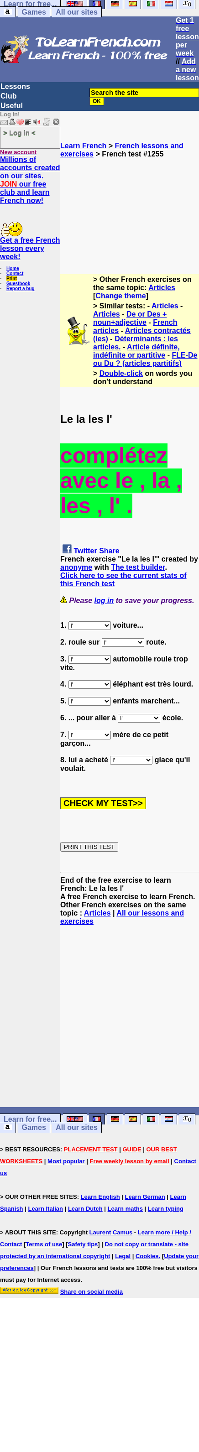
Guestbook (18, 283)
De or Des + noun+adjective (130, 318)
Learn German (145, 1196)
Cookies (147, 1256)
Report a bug (20, 288)
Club (8, 96)
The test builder (138, 567)
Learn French (83, 146)
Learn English (100, 1196)
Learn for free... (30, 1119)
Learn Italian (45, 1208)
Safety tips (83, 1244)
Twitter (85, 551)
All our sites (77, 12)
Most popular (66, 1161)
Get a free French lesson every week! (30, 248)
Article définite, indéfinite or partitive (136, 351)
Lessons (15, 86)
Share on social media (91, 1291)
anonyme (76, 567)
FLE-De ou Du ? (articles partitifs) (145, 359)
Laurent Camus (111, 1232)
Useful (11, 105)
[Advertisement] (129, 204)
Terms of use (44, 1244)
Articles (161, 287)
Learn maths (125, 1208)
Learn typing (165, 1208)
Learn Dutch (85, 1208)
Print (11, 278)
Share (109, 551)
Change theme (120, 296)
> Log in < (19, 132)
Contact (14, 273)
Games (33, 12)
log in (104, 600)
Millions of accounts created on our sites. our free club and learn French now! (30, 180)
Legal (123, 1256)
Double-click (121, 373)
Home (12, 268)
